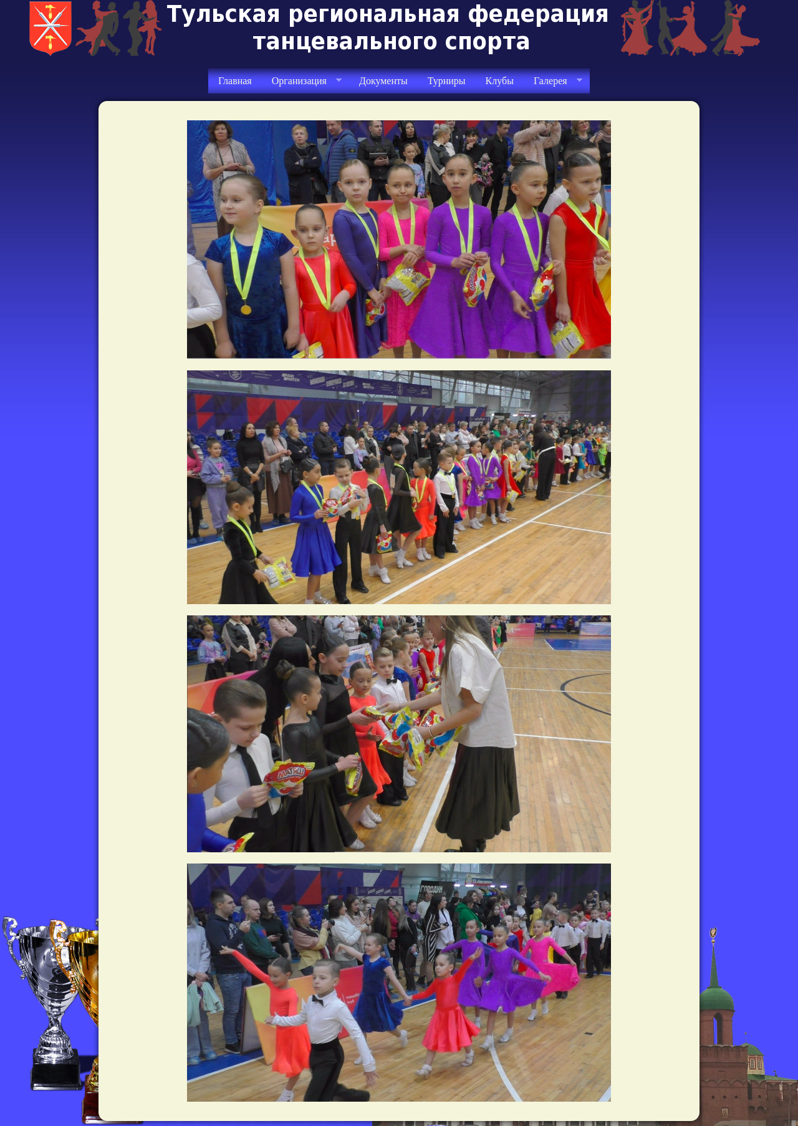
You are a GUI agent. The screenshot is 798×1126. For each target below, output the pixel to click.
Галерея (553, 81)
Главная (235, 80)
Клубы (500, 80)
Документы (383, 80)
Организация (302, 81)
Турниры (447, 80)
